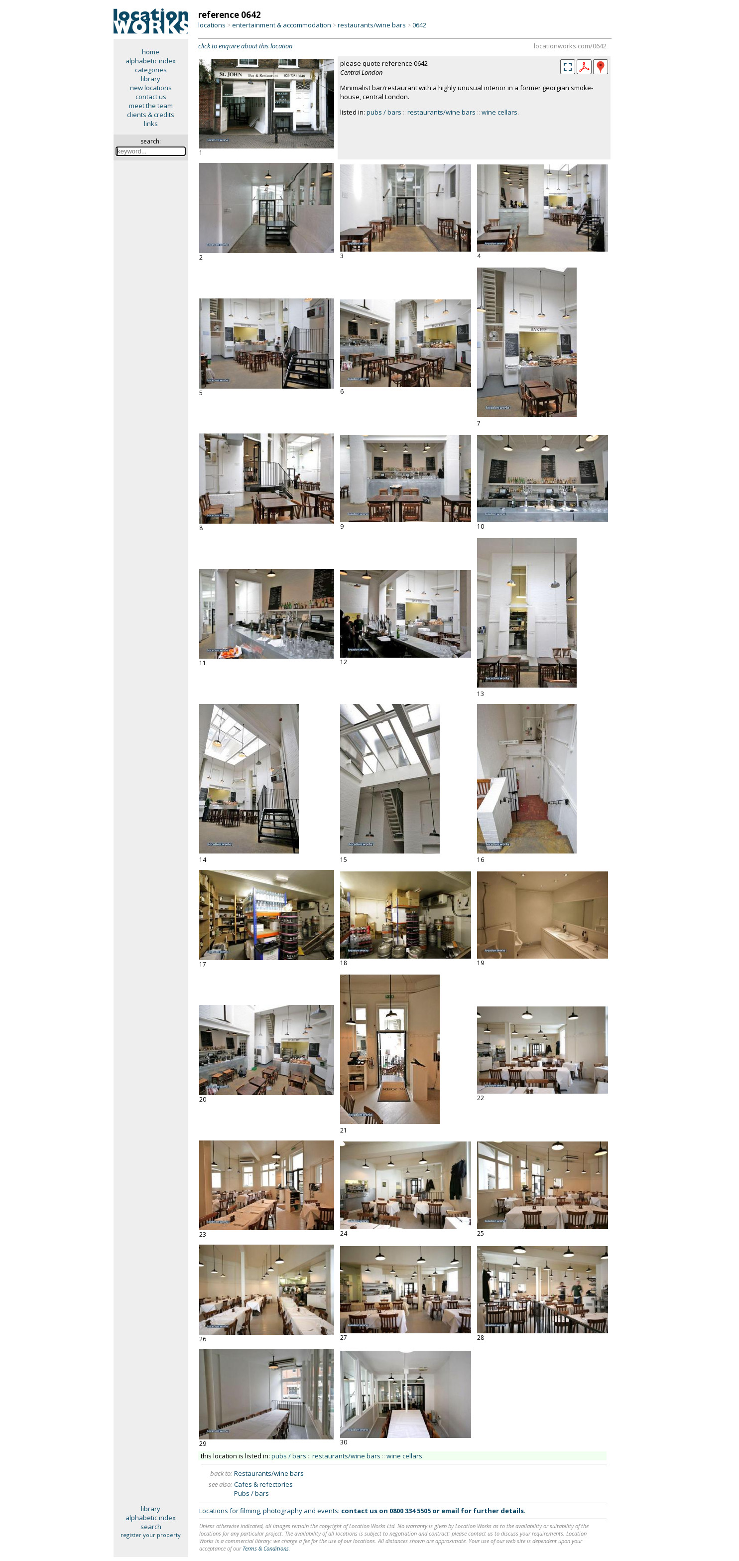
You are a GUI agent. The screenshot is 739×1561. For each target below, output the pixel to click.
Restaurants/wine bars (269, 1473)
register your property (151, 1535)
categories (151, 69)
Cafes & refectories (263, 1484)
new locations (151, 87)
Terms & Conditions (266, 1548)
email (450, 1510)
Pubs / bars (251, 1493)
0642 (419, 24)
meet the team (151, 105)
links (151, 123)
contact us (150, 96)
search (150, 1526)
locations (212, 24)
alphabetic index (150, 60)
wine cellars (499, 112)
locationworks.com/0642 (570, 45)
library (150, 78)
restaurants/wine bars (372, 24)
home (150, 51)
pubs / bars (384, 112)
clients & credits (150, 114)
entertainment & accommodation (281, 24)
